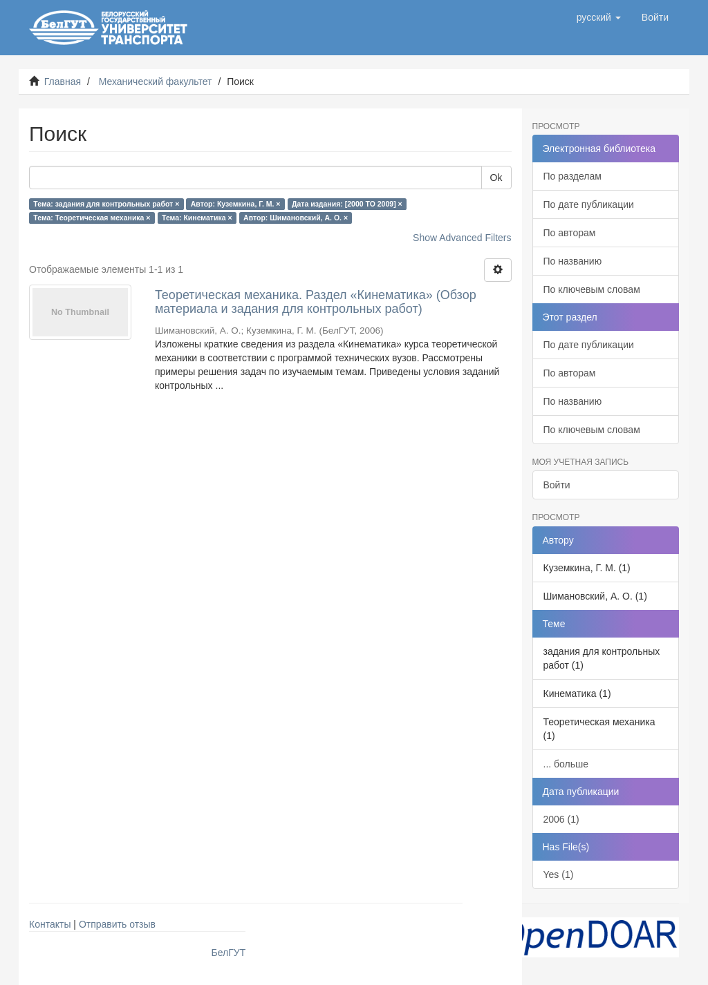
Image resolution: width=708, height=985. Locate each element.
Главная (62, 81)
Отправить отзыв (117, 924)
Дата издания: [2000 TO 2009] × (347, 204)
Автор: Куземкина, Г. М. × (236, 204)
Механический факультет (155, 81)
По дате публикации (588, 204)
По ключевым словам (591, 289)
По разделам (572, 176)
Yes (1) (558, 874)
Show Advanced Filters (462, 237)
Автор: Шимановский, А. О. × (295, 217)
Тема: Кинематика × (197, 217)
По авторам (569, 232)
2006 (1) (561, 819)
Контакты (50, 924)
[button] (598, 17)
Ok (496, 177)
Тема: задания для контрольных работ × (106, 204)
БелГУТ (229, 952)
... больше (566, 763)
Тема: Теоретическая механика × (91, 217)
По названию (572, 261)
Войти (556, 484)
